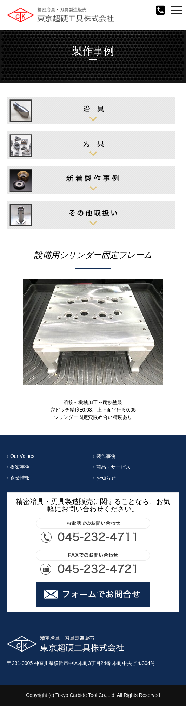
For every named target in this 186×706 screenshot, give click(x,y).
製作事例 (104, 456)
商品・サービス (112, 467)
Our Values (20, 456)
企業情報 (18, 478)
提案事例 (18, 467)
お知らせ (104, 478)
